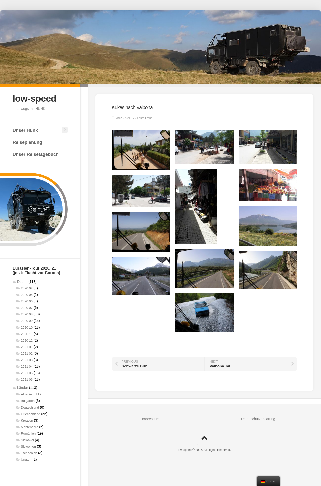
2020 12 (27, 340)
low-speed (35, 98)
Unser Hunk (25, 130)
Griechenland (30, 414)
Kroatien (27, 420)
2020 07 (27, 307)
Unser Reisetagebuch (36, 154)
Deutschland (30, 407)
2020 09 (27, 320)
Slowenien (28, 446)
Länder (22, 387)
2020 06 (27, 301)
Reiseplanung (27, 142)
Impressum (150, 419)
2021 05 (27, 373)
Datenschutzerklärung (258, 419)
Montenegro (29, 427)
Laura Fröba (144, 117)
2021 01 (27, 347)
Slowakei (27, 440)
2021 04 (27, 366)
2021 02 (27, 353)
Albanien (27, 394)
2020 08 (27, 314)
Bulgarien (28, 400)
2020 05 (27, 294)
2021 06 (27, 379)
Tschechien (29, 453)
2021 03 (27, 360)
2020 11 (27, 334)
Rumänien (28, 433)
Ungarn (26, 459)
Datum (22, 281)
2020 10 (27, 327)
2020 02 (27, 288)
